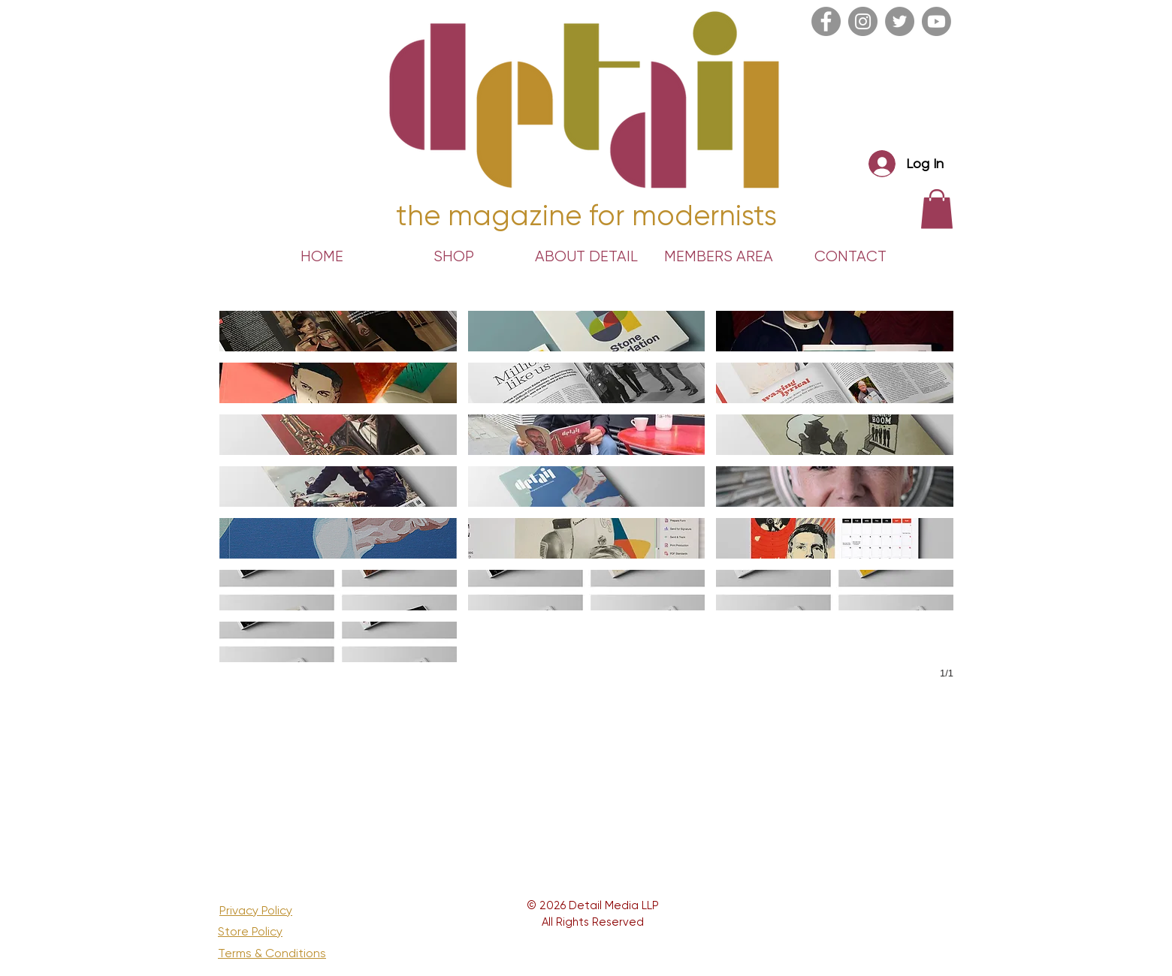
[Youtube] (936, 21)
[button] (338, 331)
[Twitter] (899, 21)
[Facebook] (826, 21)
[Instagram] (862, 21)
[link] (936, 209)
